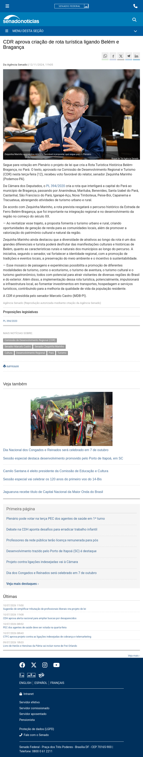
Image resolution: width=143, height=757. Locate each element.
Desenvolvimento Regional (30, 353)
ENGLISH (25, 683)
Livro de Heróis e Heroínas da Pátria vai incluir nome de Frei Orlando (40, 645)
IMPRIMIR (11, 366)
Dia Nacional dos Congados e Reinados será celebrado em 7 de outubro (55, 450)
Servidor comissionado (34, 708)
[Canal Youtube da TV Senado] (55, 665)
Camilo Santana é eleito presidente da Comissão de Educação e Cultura (55, 471)
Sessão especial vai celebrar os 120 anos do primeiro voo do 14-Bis (52, 479)
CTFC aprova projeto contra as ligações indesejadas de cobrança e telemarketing (47, 636)
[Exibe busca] (134, 20)
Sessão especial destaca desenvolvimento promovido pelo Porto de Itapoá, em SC (63, 458)
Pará (51, 353)
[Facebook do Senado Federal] (23, 665)
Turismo (61, 353)
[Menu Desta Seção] (71, 31)
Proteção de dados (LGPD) (36, 729)
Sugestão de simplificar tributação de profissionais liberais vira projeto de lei (44, 609)
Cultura (8, 353)
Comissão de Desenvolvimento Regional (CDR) (30, 340)
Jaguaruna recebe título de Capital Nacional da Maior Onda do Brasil (53, 492)
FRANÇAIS (57, 683)
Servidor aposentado (32, 714)
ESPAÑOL (41, 683)
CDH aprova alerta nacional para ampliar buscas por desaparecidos (40, 618)
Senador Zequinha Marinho (49, 346)
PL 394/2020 (55, 186)
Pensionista (27, 720)
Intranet (26, 694)
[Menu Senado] (7, 6)
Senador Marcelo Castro (18, 346)
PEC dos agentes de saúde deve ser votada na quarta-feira (34, 627)
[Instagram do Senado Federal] (44, 665)
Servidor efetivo (29, 702)
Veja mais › (134, 655)
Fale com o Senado (34, 735)
